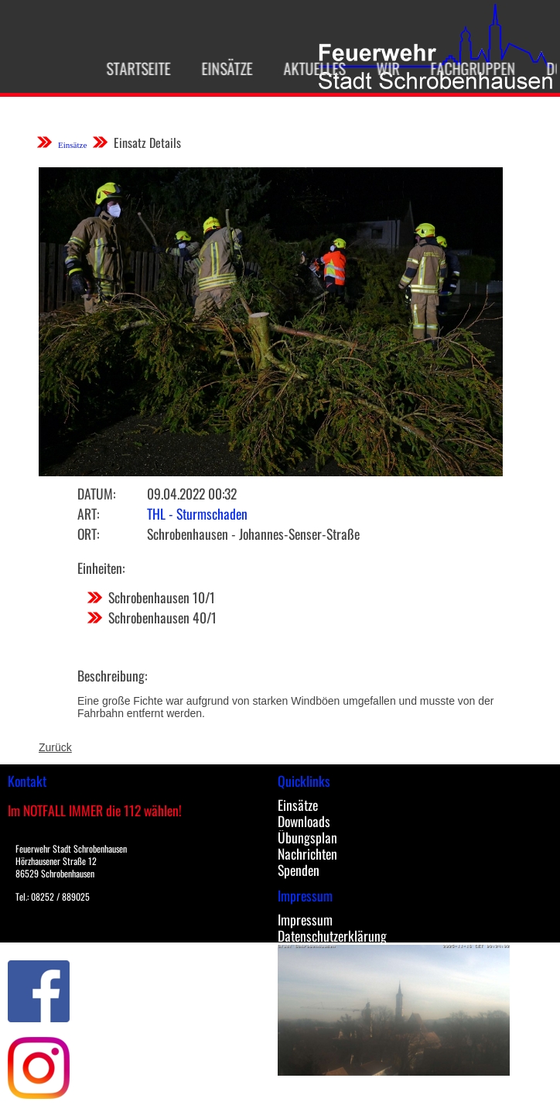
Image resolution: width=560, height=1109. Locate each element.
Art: (88, 513)
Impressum (305, 919)
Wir (381, 68)
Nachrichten (307, 853)
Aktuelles (308, 68)
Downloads (304, 821)
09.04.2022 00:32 (192, 493)
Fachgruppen (466, 68)
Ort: (88, 534)
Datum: (96, 493)
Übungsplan (307, 837)
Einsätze (220, 68)
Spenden (298, 870)
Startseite (132, 68)
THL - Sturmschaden (197, 513)
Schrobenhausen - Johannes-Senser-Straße (253, 534)
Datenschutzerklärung (332, 935)
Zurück (55, 747)
